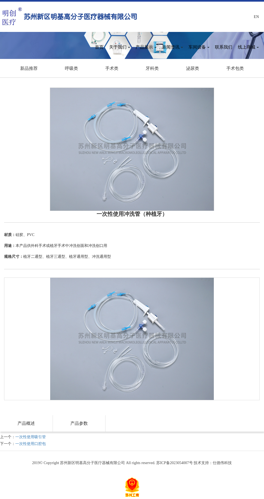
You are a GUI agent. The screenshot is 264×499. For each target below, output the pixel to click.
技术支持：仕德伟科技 (213, 463)
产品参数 (79, 423)
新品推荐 (29, 68)
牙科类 (152, 68)
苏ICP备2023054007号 (174, 463)
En (256, 17)
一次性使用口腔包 (30, 444)
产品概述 (26, 423)
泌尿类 (192, 68)
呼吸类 (71, 68)
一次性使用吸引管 (30, 437)
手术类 (111, 68)
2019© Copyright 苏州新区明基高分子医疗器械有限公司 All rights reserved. (94, 463)
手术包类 (235, 68)
